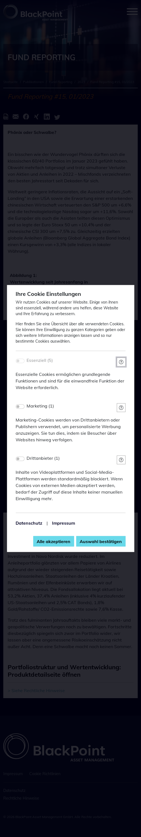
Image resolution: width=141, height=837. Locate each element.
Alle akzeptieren (53, 541)
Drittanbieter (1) (43, 458)
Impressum (63, 523)
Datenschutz (29, 523)
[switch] (20, 406)
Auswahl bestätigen (101, 541)
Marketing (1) (40, 406)
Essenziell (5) (40, 360)
